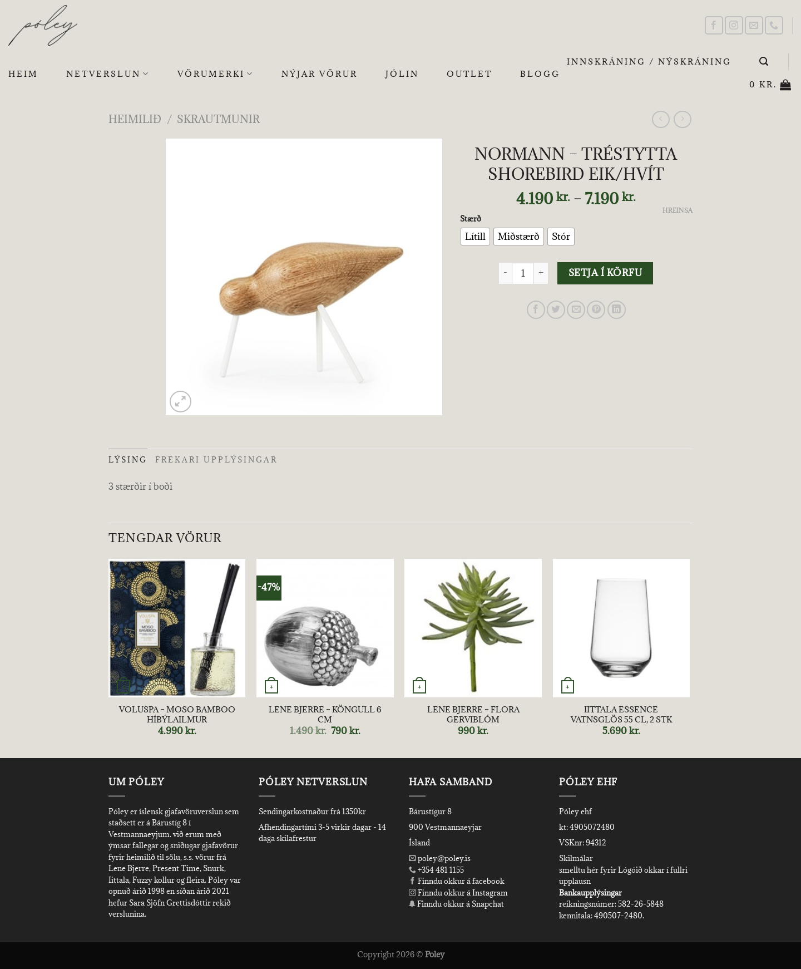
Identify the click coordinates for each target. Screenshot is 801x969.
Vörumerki (215, 74)
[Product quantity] (523, 273)
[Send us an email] (754, 25)
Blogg (540, 73)
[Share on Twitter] (556, 310)
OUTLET (469, 73)
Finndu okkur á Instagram (458, 893)
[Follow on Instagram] (734, 25)
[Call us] (774, 25)
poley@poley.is (440, 858)
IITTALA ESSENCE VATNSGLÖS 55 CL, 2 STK (621, 715)
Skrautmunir (218, 119)
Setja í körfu (605, 273)
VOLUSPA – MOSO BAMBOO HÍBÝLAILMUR (177, 715)
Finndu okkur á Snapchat (456, 904)
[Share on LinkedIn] (616, 310)
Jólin (402, 73)
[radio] (475, 236)
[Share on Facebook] (536, 310)
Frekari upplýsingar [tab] (216, 460)
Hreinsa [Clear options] (677, 210)
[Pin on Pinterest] (596, 310)
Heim (23, 73)
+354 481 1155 (440, 870)
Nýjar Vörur (319, 73)
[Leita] (764, 61)
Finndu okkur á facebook (457, 881)
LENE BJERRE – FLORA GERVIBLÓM (473, 715)
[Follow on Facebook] (714, 25)
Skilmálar (576, 858)
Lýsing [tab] (127, 460)
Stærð (470, 219)
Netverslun (108, 74)
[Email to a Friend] (576, 310)
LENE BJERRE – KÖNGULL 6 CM (325, 715)
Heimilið (134, 119)
